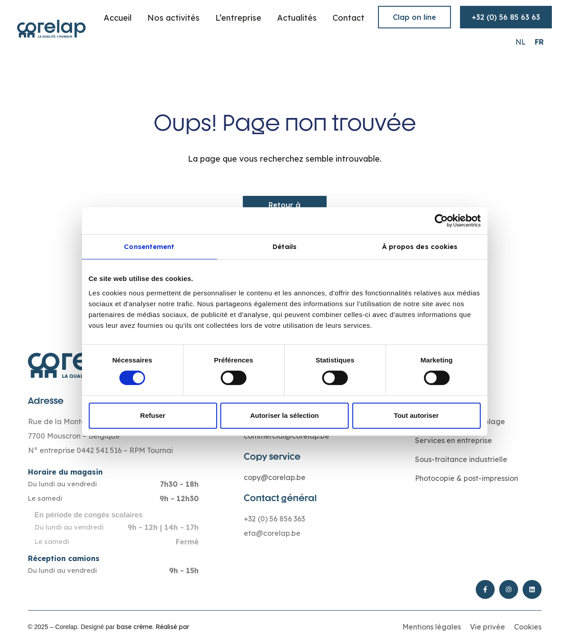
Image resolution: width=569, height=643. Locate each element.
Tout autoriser (416, 415)
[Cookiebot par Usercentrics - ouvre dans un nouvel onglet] (441, 220)
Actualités (297, 18)
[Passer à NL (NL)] (520, 41)
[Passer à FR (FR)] (539, 41)
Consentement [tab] (149, 246)
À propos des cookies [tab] (420, 246)
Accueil (118, 18)
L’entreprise (238, 18)
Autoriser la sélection (284, 415)
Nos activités (173, 18)
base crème (134, 627)
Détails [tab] (285, 246)
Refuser (152, 415)
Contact (348, 18)
